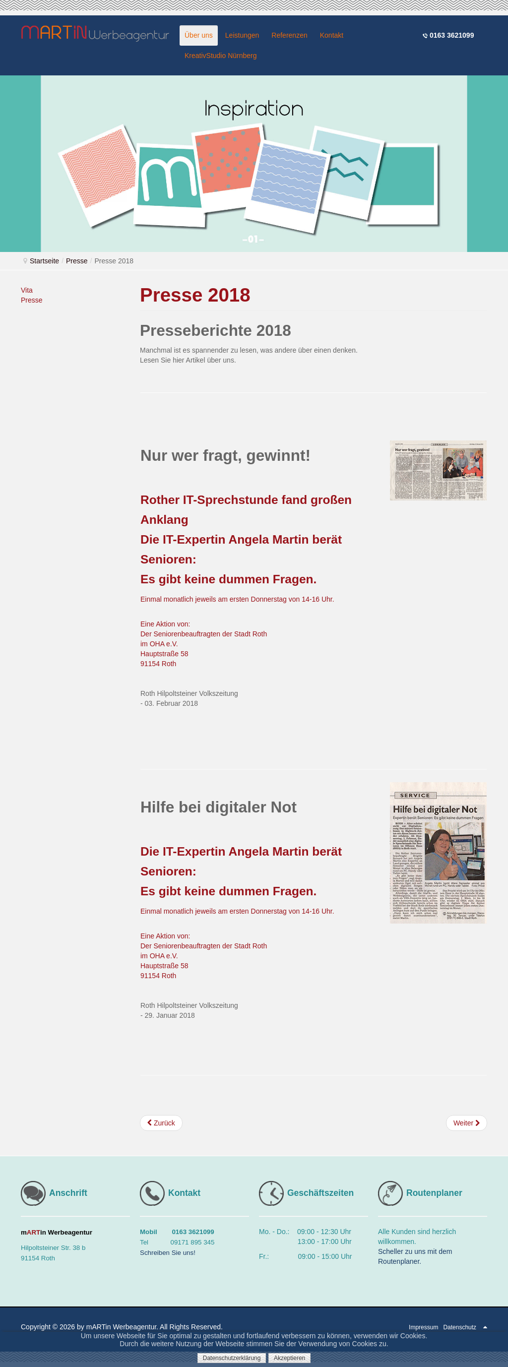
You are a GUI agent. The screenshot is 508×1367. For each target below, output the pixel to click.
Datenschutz (459, 1327)
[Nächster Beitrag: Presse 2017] (466, 1123)
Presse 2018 (195, 295)
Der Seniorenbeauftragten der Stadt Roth (203, 634)
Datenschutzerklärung (232, 1358)
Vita (27, 290)
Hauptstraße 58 (164, 654)
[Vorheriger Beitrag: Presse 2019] (161, 1123)
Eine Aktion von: (165, 624)
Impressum (423, 1327)
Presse (77, 261)
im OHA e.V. (159, 644)
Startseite (44, 261)
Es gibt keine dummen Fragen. (228, 579)
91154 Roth (158, 664)
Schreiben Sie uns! (167, 1252)
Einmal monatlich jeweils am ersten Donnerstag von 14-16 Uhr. (237, 599)
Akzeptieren (289, 1358)
